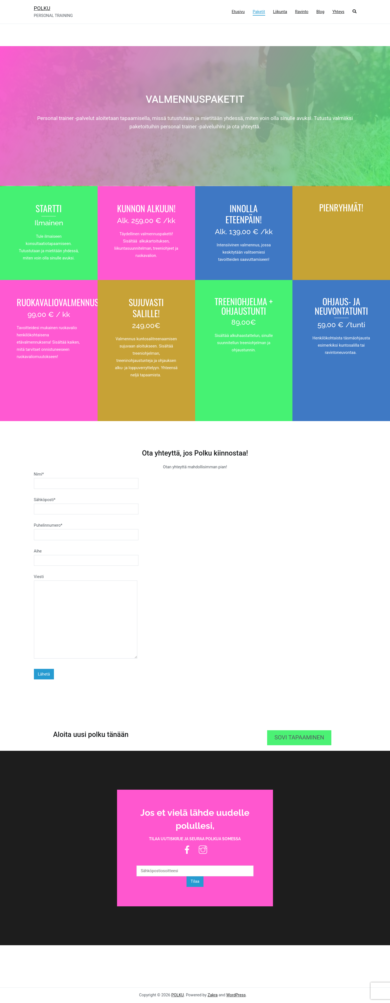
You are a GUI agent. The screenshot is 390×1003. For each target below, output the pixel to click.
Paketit (259, 11)
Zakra (213, 995)
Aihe (86, 556)
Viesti (86, 617)
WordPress (236, 995)
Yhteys (338, 11)
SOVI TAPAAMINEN (299, 737)
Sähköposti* (86, 504)
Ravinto (302, 11)
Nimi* (86, 479)
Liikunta (280, 11)
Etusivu (238, 11)
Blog (320, 11)
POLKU (42, 8)
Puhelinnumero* (86, 530)
